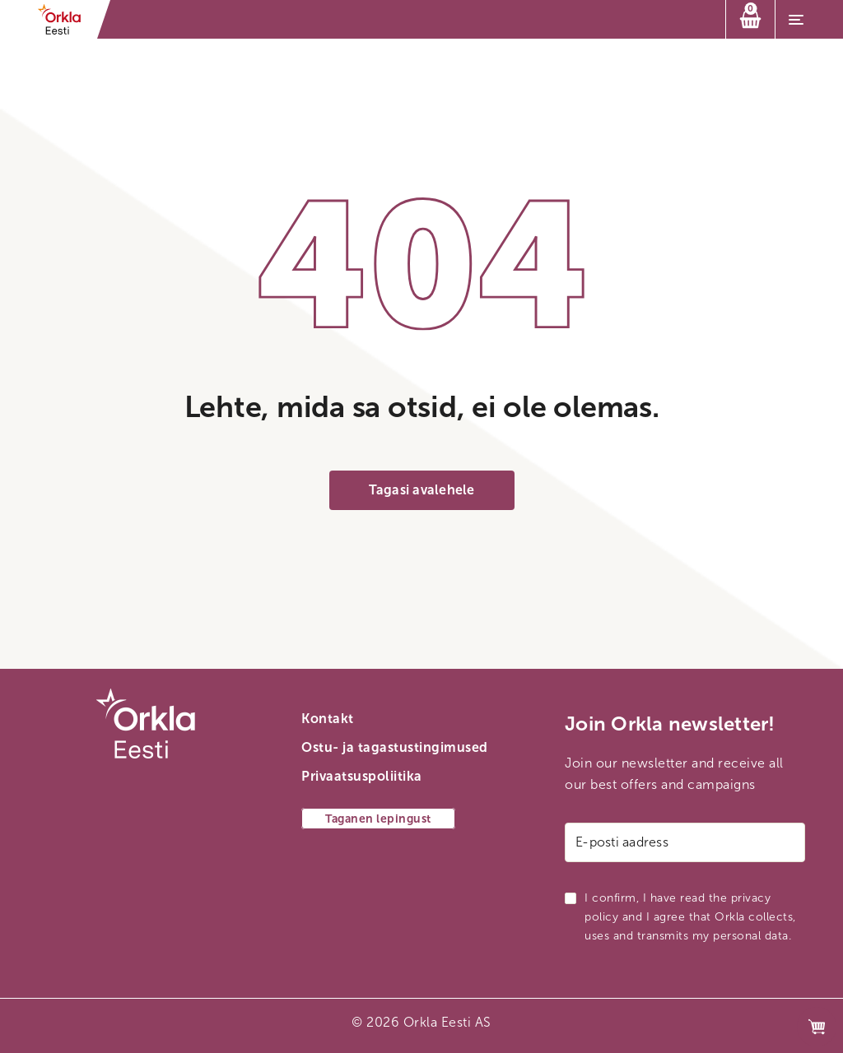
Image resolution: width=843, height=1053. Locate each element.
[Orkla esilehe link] (64, 19)
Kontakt (327, 718)
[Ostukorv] (750, 19)
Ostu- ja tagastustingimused (394, 747)
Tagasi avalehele (422, 490)
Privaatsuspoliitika (361, 776)
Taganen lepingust (378, 819)
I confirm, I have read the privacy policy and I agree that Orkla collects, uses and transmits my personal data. (690, 917)
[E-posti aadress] (685, 842)
